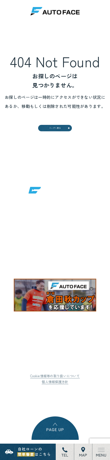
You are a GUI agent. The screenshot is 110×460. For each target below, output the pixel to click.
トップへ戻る (55, 132)
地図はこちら (45, 263)
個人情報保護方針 (55, 392)
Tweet (28, 403)
